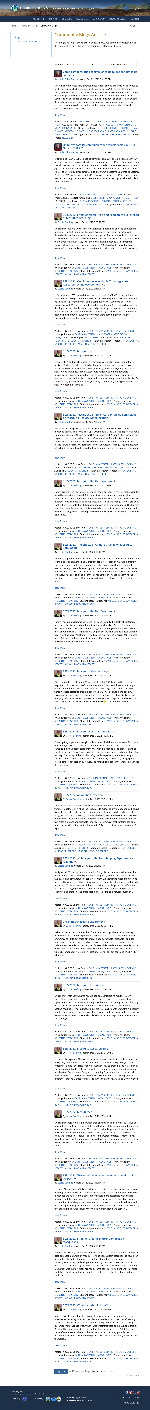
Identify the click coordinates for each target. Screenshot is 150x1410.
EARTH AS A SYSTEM (118, 131)
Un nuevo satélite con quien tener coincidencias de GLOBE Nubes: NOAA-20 (100, 146)
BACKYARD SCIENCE (108, 127)
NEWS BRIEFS (69, 137)
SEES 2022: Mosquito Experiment (84, 985)
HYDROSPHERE (83, 467)
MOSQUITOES (104, 267)
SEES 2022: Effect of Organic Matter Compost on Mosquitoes (93, 1240)
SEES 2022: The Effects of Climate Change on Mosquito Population (97, 546)
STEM (57, 124)
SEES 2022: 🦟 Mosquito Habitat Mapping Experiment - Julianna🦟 (98, 860)
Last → (136, 1375)
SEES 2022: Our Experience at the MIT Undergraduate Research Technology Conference (97, 283)
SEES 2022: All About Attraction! (83, 795)
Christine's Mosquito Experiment (84, 922)
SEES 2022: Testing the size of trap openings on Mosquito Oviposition (99, 1177)
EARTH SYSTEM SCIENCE (89, 204)
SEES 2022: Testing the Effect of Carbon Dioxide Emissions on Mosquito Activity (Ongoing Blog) (99, 416)
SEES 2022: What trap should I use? (85, 1305)
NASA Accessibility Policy (131, 1403)
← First (117, 1375)
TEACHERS (72, 270)
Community (24, 25)
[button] (135, 25)
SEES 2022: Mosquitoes (77, 1112)
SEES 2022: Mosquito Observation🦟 (86, 671)
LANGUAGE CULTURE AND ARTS (94, 121)
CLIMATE (124, 127)
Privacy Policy (121, 1398)
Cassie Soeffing (65, 222)
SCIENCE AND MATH (122, 121)
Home (13, 25)
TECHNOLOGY (107, 194)
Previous (124, 1375)
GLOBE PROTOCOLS (96, 131)
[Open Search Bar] (126, 8)
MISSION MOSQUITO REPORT (80, 274)
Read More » (60, 114)
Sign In (136, 8)
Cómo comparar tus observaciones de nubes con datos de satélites (100, 73)
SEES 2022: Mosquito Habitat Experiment (89, 481)
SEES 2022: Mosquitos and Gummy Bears (89, 731)
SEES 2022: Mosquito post (79, 351)
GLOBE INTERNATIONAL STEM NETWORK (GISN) (115, 197)
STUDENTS (60, 270)
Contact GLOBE (134, 1398)
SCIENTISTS (60, 340)
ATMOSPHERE (101, 134)
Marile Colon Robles (68, 79)
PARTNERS (125, 337)
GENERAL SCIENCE (74, 131)
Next (131, 1375)
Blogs (35, 25)
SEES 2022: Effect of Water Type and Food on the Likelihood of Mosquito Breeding (101, 216)
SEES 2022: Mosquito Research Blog (85, 1048)
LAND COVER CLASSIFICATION (112, 334)
